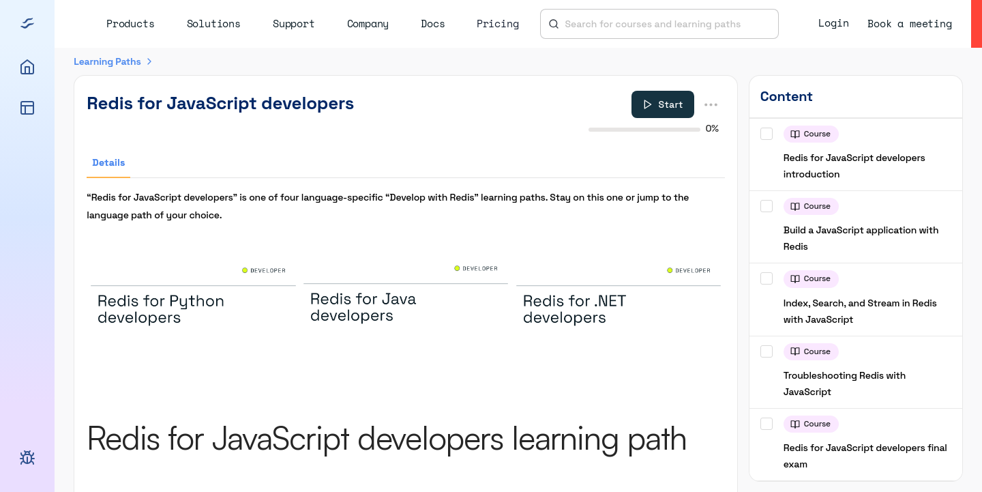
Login (833, 22)
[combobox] (668, 23)
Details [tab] (108, 162)
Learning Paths (107, 61)
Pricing (498, 23)
